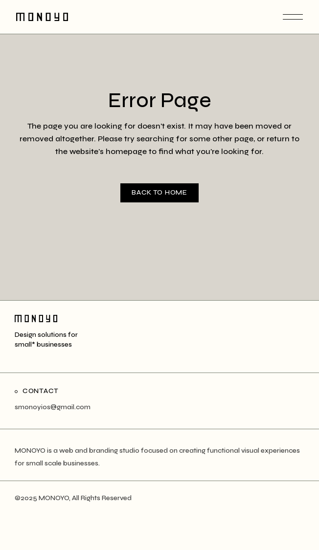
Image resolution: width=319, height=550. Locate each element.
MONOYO (54, 498)
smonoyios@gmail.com (53, 407)
